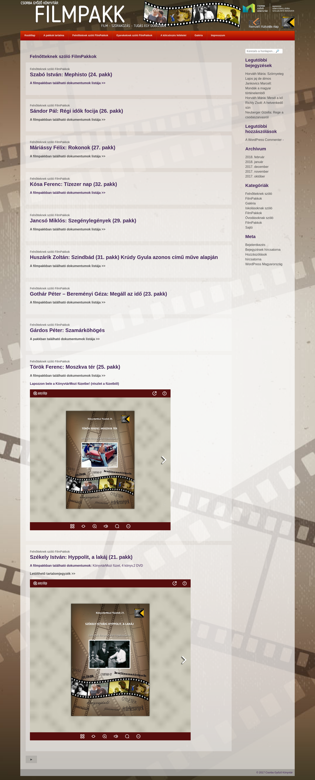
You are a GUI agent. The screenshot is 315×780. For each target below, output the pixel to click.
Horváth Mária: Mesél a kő (264, 98)
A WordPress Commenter (263, 139)
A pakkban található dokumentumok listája (63, 339)
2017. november (257, 171)
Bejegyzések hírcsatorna (262, 249)
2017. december (257, 166)
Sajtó (249, 227)
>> (98, 339)
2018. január (254, 162)
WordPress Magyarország (263, 264)
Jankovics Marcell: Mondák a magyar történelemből (258, 88)
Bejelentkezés (255, 245)
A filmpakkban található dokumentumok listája (66, 302)
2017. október (255, 176)
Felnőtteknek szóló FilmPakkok (50, 69)
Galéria (250, 203)
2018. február (254, 157)
